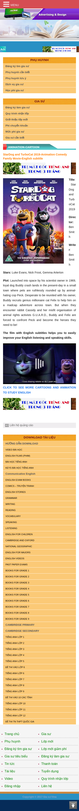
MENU (15, 5)
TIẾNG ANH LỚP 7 (14, 679)
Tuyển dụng (50, 771)
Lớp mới (47, 741)
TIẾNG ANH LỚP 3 (14, 649)
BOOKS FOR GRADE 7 (17, 607)
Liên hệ (46, 786)
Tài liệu (10, 771)
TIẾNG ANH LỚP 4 (14, 655)
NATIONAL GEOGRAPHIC (18, 546)
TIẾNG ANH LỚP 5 (14, 661)
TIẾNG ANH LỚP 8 (14, 685)
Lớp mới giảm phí (54, 749)
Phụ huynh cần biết (17, 72)
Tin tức (10, 763)
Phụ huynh (12, 741)
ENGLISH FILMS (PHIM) (17, 456)
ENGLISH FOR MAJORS (17, 552)
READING (10, 510)
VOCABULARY (13, 516)
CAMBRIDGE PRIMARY (19, 624)
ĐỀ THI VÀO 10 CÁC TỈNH (18, 697)
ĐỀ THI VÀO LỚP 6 (15, 667)
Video (9, 778)
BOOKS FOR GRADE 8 (17, 613)
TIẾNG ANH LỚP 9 (14, 691)
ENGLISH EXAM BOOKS (18, 480)
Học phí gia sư (14, 90)
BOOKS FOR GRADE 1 (17, 570)
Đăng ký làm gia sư (17, 107)
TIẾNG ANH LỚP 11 (15, 709)
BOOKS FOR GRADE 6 (17, 601)
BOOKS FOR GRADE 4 (17, 588)
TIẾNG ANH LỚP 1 (14, 637)
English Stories (15, 492)
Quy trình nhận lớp (17, 113)
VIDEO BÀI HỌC (13, 449)
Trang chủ (12, 734)
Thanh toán (49, 763)
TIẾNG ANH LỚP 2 (14, 643)
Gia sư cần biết (14, 137)
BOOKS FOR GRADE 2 (17, 576)
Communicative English (20, 473)
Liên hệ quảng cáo (21, 425)
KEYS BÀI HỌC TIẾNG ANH (19, 468)
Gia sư (46, 734)
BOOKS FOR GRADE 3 (17, 582)
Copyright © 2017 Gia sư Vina (39, 796)
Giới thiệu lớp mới (16, 119)
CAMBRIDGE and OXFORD (19, 540)
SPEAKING (11, 522)
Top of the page (73, 805)
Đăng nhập (12, 786)
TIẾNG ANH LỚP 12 (15, 715)
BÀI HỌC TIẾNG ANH (16, 462)
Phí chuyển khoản (16, 125)
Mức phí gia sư (14, 131)
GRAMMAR (11, 498)
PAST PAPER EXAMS (16, 564)
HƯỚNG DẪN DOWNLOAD (21, 443)
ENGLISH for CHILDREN (19, 534)
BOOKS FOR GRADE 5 (17, 594)
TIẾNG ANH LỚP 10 (15, 703)
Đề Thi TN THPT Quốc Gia (19, 721)
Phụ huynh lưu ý (15, 78)
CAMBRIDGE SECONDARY (22, 630)
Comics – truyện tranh (19, 486)
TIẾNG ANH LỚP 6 (14, 673)
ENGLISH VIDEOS (14, 558)
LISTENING (11, 528)
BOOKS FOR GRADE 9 (17, 619)
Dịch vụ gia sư (14, 84)
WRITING (10, 504)
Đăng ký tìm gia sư (17, 66)
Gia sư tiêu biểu (16, 756)
